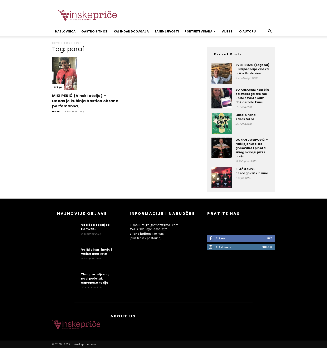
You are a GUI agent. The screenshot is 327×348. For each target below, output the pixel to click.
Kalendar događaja (131, 31)
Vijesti (227, 31)
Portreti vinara (200, 31)
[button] (270, 32)
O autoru (247, 31)
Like (269, 238)
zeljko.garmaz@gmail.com (159, 225)
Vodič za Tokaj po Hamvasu (95, 227)
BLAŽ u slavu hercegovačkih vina (251, 171)
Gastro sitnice (94, 31)
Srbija (58, 87)
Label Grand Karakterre (245, 117)
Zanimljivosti (167, 31)
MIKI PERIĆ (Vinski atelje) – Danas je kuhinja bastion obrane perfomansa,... (85, 101)
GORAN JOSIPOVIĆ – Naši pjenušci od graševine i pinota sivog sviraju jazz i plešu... (251, 148)
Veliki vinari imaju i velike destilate (96, 251)
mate (56, 111)
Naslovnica (65, 31)
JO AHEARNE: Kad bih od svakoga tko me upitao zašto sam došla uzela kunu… (252, 96)
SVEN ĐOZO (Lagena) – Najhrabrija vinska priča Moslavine (252, 69)
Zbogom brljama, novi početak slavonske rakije (95, 278)
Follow (267, 247)
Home (56, 43)
